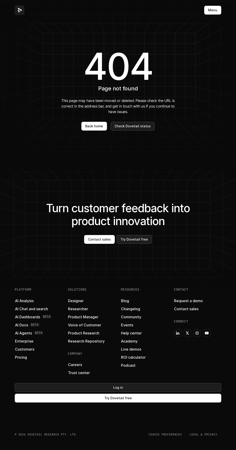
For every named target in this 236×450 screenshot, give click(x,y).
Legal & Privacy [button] (203, 434)
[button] (19, 10)
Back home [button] (94, 126)
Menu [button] (212, 10)
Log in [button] (118, 387)
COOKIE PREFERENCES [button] (165, 434)
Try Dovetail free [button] (134, 239)
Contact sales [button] (99, 239)
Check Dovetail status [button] (133, 126)
